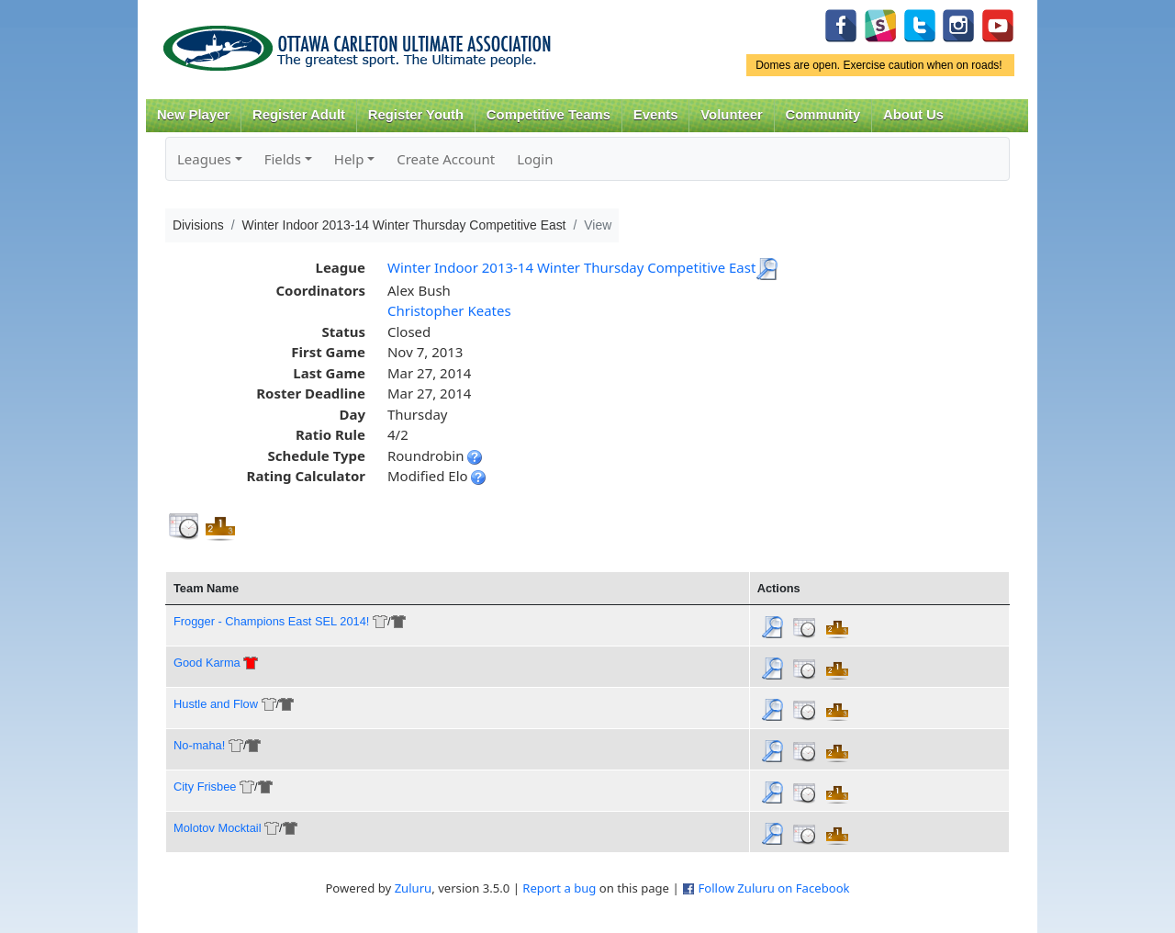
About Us (913, 114)
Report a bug (559, 888)
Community (823, 114)
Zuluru (413, 888)
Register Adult (298, 114)
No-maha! (199, 745)
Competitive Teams (548, 114)
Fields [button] (282, 159)
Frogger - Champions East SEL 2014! (271, 621)
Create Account (446, 159)
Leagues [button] (204, 159)
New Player (193, 114)
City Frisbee (204, 786)
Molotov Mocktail (217, 828)
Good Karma (207, 662)
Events (655, 114)
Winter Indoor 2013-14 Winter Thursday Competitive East (571, 267)
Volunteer (731, 114)
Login (535, 159)
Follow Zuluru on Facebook (773, 888)
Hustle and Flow (215, 704)
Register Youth (416, 114)
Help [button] (349, 159)
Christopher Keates (449, 310)
